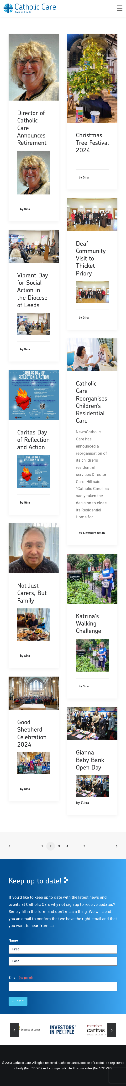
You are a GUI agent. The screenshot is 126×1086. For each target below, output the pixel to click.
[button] (34, 67)
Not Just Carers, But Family (32, 592)
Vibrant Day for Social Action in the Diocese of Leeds (32, 290)
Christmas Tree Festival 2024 (92, 142)
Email (21, 978)
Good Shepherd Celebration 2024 (32, 733)
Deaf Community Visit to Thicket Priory (91, 258)
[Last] (63, 961)
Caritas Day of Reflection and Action (33, 439)
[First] (63, 949)
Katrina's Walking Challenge (88, 623)
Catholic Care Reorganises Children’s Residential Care (91, 402)
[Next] (111, 1030)
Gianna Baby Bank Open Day (90, 759)
